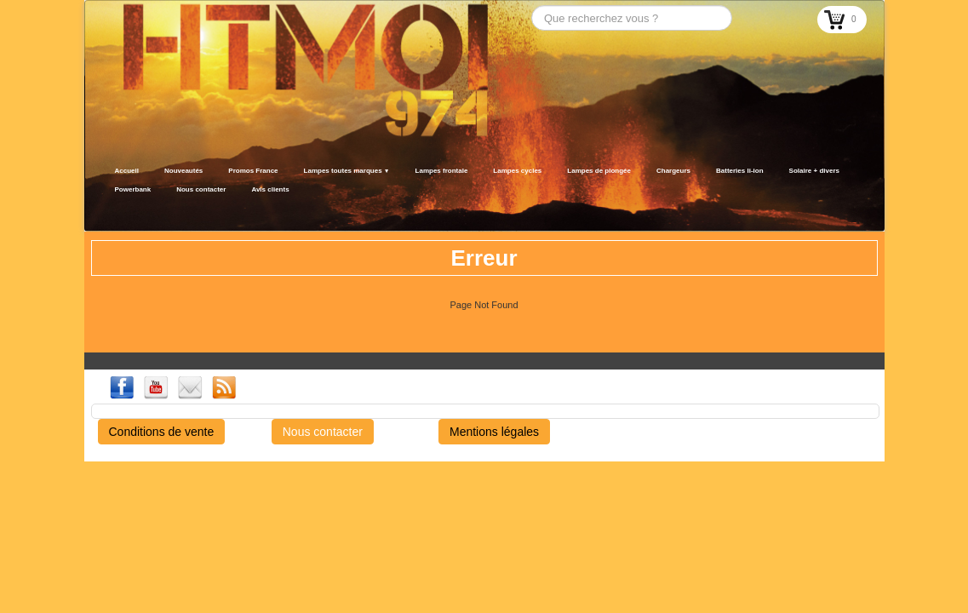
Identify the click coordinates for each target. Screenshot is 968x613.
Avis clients (270, 189)
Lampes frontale (441, 171)
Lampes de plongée (599, 171)
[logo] (107, 210)
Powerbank (133, 189)
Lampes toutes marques (347, 171)
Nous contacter (201, 189)
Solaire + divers (814, 171)
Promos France (253, 171)
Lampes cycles (517, 171)
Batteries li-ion (740, 171)
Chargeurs (673, 171)
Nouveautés (183, 171)
